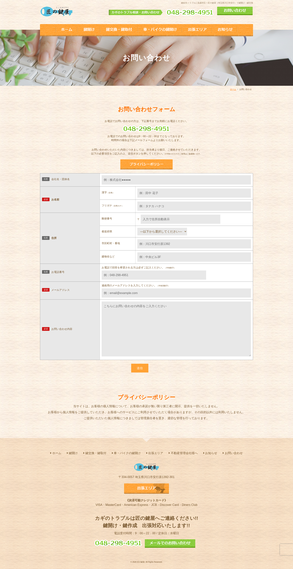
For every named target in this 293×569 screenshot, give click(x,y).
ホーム (233, 89)
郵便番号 (107, 218)
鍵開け (72, 453)
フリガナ (112, 205)
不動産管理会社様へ (183, 453)
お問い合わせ (233, 453)
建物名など (108, 256)
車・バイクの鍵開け (126, 453)
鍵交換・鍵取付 (94, 453)
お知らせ (210, 453)
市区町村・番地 (111, 243)
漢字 (108, 192)
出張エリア (154, 453)
